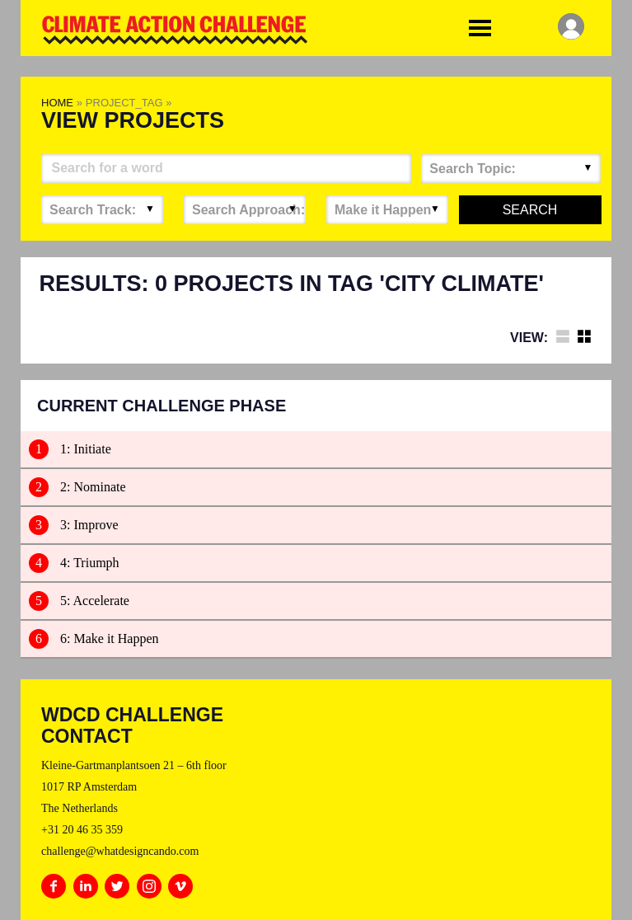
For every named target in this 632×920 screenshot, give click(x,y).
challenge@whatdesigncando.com (120, 851)
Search (530, 210)
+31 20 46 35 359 (82, 830)
